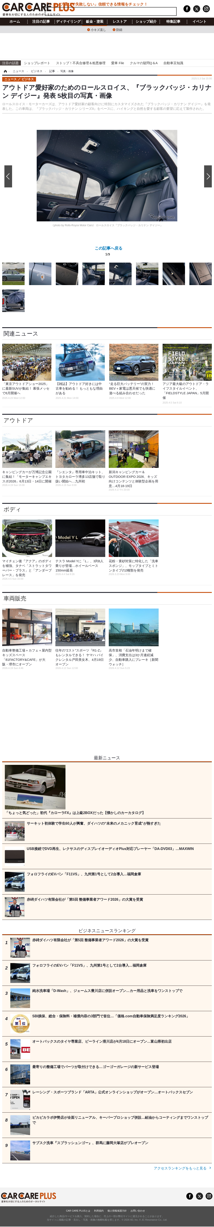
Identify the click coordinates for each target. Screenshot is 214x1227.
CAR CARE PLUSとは (78, 1210)
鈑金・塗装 (94, 21)
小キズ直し (98, 29)
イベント (199, 21)
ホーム (14, 21)
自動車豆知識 (173, 63)
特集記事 (173, 21)
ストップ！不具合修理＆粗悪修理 (80, 63)
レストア (120, 21)
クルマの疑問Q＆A (144, 63)
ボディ (12, 509)
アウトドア (18, 420)
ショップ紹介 (146, 21)
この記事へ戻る (108, 252)
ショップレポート (37, 63)
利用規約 (99, 1210)
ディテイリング (68, 21)
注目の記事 (41, 21)
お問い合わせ (138, 1210)
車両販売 (15, 598)
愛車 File (117, 63)
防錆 (119, 29)
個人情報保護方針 (117, 1210)
